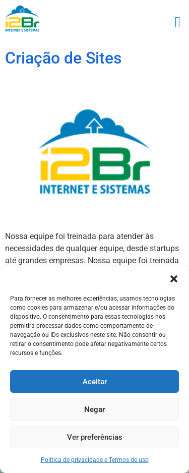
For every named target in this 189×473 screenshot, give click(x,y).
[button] (174, 279)
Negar (94, 409)
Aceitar (95, 381)
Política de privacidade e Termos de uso (95, 459)
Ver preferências (94, 437)
